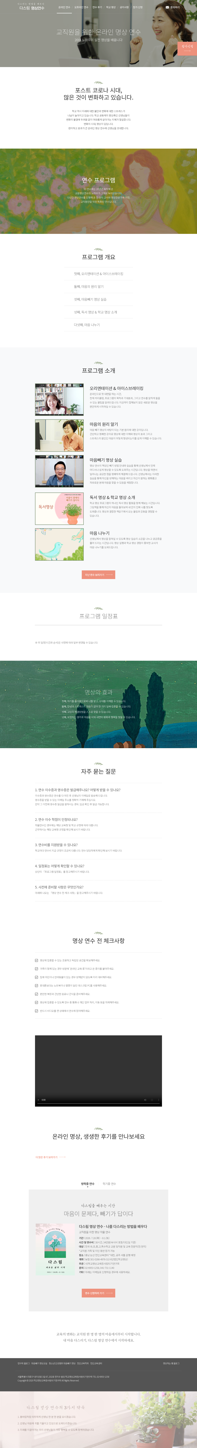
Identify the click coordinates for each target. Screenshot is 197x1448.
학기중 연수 (109, 1184)
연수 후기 (97, 7)
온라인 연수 (64, 7)
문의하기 (172, 7)
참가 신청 (137, 7)
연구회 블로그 (24, 1363)
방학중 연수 (87, 1184)
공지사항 (124, 7)
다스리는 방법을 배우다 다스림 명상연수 (32, 6)
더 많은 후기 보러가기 (50, 1157)
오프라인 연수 (81, 7)
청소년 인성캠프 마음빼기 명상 (62, 1363)
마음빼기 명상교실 (39, 1363)
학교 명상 (111, 7)
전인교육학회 (83, 1363)
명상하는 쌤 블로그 (171, 1363)
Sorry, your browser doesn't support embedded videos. (98, 1071)
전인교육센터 (96, 1363)
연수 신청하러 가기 (98, 1293)
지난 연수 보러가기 (98, 575)
